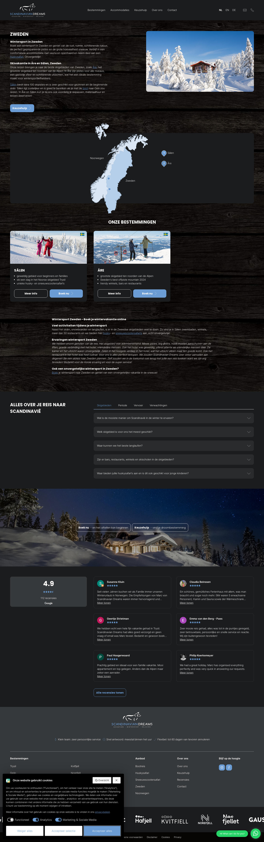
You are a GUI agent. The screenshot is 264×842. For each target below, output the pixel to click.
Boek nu (66, 293)
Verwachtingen (158, 405)
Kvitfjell (75, 766)
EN (227, 10)
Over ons (157, 10)
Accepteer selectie (63, 831)
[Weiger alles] (117, 780)
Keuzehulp (140, 10)
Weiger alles (24, 831)
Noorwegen (142, 793)
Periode (122, 405)
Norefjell (75, 773)
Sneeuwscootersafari (147, 779)
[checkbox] (17, 820)
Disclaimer (152, 837)
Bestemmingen (96, 10)
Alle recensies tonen (110, 692)
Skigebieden (104, 405)
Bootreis (140, 766)
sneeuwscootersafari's (129, 333)
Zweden (140, 786)
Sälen (13, 84)
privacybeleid (102, 811)
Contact (172, 10)
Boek (55, 372)
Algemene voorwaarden (130, 837)
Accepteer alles (102, 831)
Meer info (31, 293)
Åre (95, 67)
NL (220, 10)
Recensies (183, 779)
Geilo (13, 773)
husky (106, 333)
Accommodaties (119, 10)
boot (85, 88)
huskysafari (16, 56)
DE (234, 10)
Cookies (165, 837)
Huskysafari (142, 773)
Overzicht (102, 780)
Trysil (13, 766)
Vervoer (138, 405)
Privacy (177, 837)
